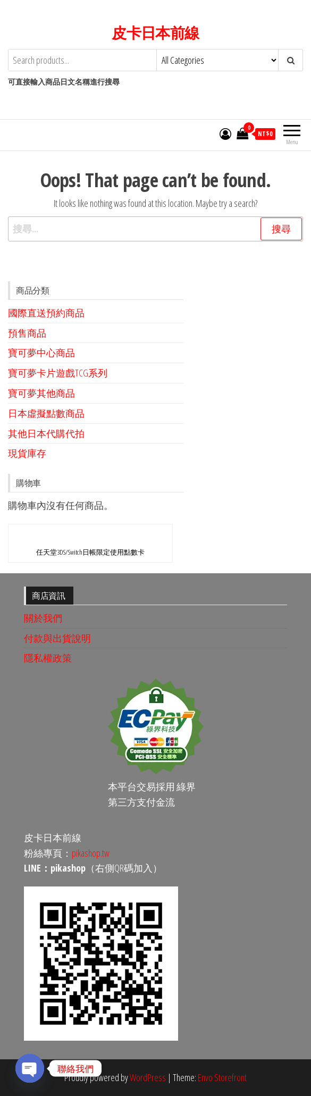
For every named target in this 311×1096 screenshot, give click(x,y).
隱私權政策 (48, 657)
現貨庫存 (27, 453)
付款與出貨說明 (57, 638)
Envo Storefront (222, 1077)
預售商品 (27, 333)
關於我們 (43, 618)
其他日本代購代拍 (46, 433)
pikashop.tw (91, 853)
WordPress (148, 1077)
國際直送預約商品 (46, 312)
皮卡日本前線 (155, 32)
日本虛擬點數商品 (46, 413)
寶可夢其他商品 (41, 393)
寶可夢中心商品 (41, 352)
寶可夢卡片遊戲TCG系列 (57, 372)
